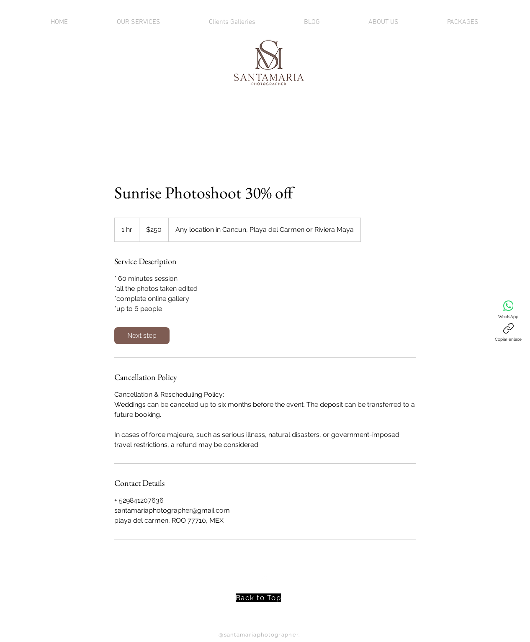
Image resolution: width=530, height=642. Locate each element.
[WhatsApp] (508, 309)
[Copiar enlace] (508, 332)
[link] (142, 335)
